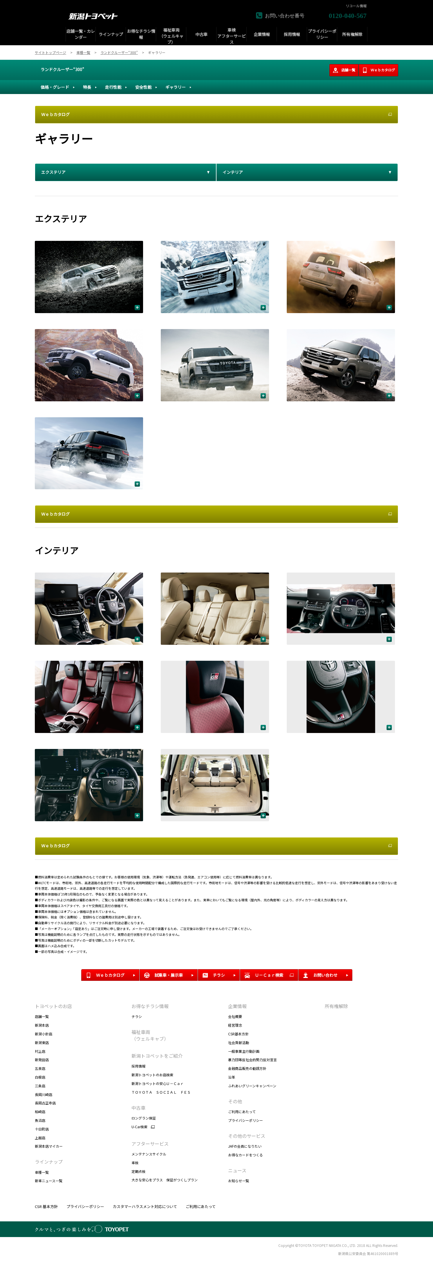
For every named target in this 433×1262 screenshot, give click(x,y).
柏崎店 (40, 1111)
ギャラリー (175, 87)
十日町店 (42, 1128)
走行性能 (113, 87)
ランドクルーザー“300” (62, 69)
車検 (134, 1162)
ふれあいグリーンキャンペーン (252, 1085)
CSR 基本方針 (46, 1206)
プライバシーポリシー (245, 1120)
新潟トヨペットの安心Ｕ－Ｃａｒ (157, 1083)
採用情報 (138, 1066)
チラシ (136, 1016)
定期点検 (138, 1171)
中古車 (138, 1107)
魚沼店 (40, 1120)
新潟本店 (42, 1025)
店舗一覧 (344, 70)
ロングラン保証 (143, 1117)
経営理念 (235, 1025)
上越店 (40, 1137)
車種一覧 (42, 1172)
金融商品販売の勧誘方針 (247, 1068)
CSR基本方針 (238, 1033)
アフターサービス (150, 1143)
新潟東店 (42, 1042)
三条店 (40, 1085)
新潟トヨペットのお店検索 (152, 1074)
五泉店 (40, 1068)
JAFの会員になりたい (244, 1146)
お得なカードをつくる (245, 1154)
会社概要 (235, 1016)
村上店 (40, 1051)
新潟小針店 (43, 1033)
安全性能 (143, 87)
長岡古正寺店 (45, 1102)
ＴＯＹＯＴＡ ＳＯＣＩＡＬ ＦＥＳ (161, 1092)
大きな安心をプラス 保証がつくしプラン (164, 1179)
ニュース (237, 1170)
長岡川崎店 (43, 1094)
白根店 (40, 1077)
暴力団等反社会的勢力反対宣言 (252, 1059)
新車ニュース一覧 (48, 1180)
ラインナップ (49, 1161)
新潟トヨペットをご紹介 (157, 1055)
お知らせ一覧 (238, 1180)
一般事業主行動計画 (243, 1051)
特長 (87, 87)
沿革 (231, 1077)
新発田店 (42, 1059)
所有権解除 (336, 1006)
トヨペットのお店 (53, 1006)
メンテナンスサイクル (148, 1153)
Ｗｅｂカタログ (378, 70)
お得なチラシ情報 (150, 1006)
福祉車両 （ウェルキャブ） (150, 1035)
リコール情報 (356, 6)
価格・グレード (55, 87)
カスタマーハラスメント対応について (145, 1206)
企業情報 (237, 1006)
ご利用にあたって (242, 1111)
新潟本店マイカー (49, 1146)
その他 (235, 1101)
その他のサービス (246, 1135)
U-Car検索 (139, 1126)
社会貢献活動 (238, 1042)
